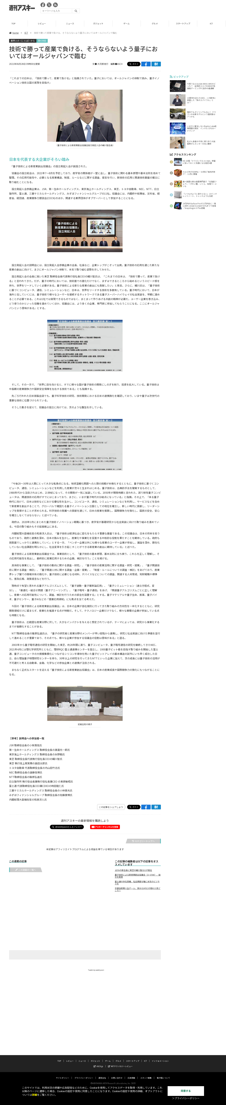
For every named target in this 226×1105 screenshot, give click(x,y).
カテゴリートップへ (143, 841)
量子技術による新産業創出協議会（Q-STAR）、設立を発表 (138, 876)
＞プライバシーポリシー (186, 1098)
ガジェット (99, 23)
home (14, 32)
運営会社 (102, 1074)
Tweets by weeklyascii (96, 970)
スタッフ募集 (146, 1074)
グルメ (155, 23)
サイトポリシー (62, 1074)
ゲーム (127, 23)
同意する (186, 1090)
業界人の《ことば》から (23, 40)
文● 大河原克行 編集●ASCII (107, 63)
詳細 (34, 1094)
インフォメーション (160, 1058)
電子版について (163, 1074)
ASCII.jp (98, 1063)
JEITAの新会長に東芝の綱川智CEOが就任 (133, 870)
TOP (14, 23)
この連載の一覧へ (25, 869)
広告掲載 (131, 1074)
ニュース (71, 23)
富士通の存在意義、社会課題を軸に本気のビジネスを (137, 882)
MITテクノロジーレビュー (120, 1063)
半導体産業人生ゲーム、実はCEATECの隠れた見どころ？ (137, 889)
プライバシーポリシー (83, 1074)
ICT (211, 23)
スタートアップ (183, 23)
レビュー (42, 23)
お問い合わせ (116, 1074)
